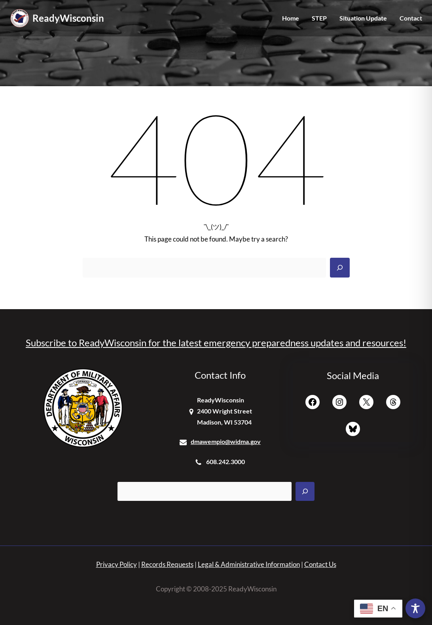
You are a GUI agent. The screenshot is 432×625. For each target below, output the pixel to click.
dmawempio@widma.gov (226, 441)
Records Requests (167, 564)
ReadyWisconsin (68, 18)
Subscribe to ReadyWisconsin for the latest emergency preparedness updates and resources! (216, 342)
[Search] (340, 268)
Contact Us (320, 564)
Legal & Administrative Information (249, 564)
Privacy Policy (116, 564)
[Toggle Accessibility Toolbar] (415, 608)
